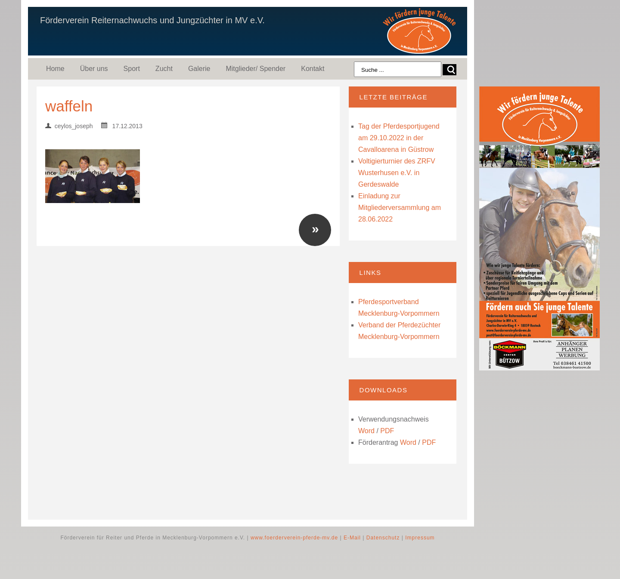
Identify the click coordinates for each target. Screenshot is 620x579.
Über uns (94, 68)
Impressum (419, 538)
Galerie (199, 68)
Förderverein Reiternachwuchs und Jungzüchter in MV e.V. (152, 20)
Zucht (164, 68)
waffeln (69, 106)
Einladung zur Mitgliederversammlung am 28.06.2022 (399, 207)
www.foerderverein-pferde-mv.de (294, 538)
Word (366, 430)
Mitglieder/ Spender (255, 68)
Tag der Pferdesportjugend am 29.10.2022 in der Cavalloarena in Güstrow (399, 138)
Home (55, 68)
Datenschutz (383, 538)
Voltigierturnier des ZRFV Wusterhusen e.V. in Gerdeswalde (396, 172)
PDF (387, 430)
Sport (132, 68)
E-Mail (352, 538)
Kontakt (312, 68)
